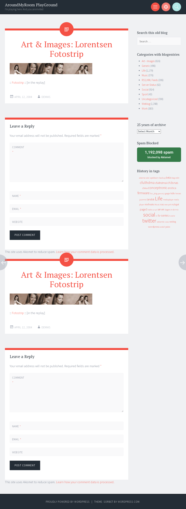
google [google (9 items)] (167, 193)
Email (16, 209)
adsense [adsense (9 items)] (142, 178)
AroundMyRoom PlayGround (31, 5)
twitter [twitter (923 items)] (149, 220)
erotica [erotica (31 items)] (172, 188)
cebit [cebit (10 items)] (177, 177)
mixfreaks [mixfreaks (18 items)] (149, 204)
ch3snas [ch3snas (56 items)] (172, 183)
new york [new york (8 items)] (167, 204)
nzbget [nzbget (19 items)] (175, 204)
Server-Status (149, 84)
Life (143, 70)
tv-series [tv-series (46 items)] (163, 215)
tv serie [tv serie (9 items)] (172, 216)
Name (16, 196)
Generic (146, 65)
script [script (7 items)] (155, 210)
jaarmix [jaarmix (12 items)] (142, 199)
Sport (145, 94)
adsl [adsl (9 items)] (147, 178)
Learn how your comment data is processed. (85, 252)
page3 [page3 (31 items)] (143, 209)
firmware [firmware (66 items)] (143, 193)
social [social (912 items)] (149, 214)
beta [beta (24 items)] (168, 177)
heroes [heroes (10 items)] (178, 193)
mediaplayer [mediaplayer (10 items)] (168, 199)
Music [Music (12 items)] (157, 204)
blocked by (159, 154)
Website (17, 222)
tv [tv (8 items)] (156, 216)
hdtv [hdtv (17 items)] (172, 193)
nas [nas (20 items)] (162, 204)
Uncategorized (150, 99)
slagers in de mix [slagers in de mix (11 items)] (171, 209)
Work (145, 108)
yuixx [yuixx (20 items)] (167, 226)
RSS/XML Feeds (150, 80)
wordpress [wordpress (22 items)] (153, 226)
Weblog (146, 103)
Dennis (46, 97)
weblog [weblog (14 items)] (172, 221)
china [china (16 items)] (145, 188)
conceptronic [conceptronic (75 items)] (157, 188)
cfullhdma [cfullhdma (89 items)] (147, 182)
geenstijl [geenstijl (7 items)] (161, 193)
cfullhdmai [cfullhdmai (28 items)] (161, 183)
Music (145, 75)
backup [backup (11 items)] (162, 177)
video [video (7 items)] (167, 222)
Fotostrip (18, 82)
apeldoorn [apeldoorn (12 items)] (154, 177)
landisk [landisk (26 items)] (150, 199)
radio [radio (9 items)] (150, 209)
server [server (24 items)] (160, 209)
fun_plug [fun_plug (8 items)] (153, 193)
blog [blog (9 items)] (173, 178)
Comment (18, 150)
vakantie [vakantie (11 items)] (160, 221)
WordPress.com (129, 501)
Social (145, 89)
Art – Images (148, 61)
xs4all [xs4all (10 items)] (162, 226)
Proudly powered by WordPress (68, 501)
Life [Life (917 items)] (158, 198)
